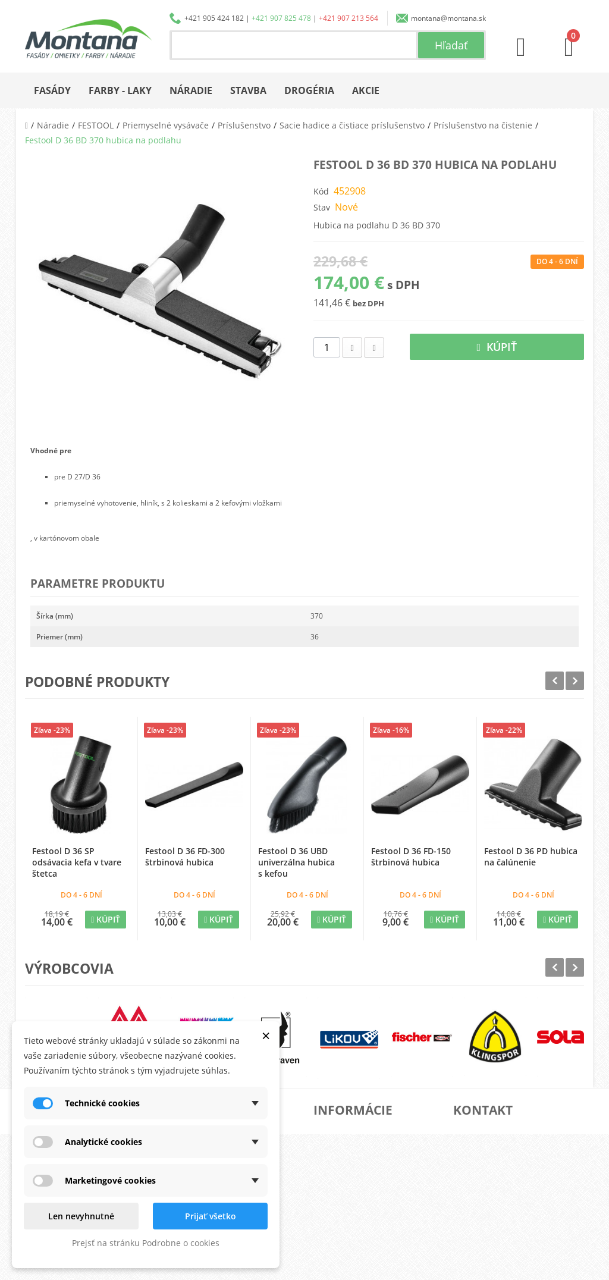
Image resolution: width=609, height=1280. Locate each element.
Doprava (342, 1170)
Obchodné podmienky (364, 1189)
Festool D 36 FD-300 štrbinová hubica (185, 856)
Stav (321, 207)
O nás (337, 1132)
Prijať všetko (210, 1216)
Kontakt (340, 1227)
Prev (554, 681)
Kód (321, 191)
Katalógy (342, 1151)
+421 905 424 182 (214, 18)
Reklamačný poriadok (363, 1208)
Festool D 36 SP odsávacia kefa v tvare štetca (76, 862)
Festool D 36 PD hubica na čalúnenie (530, 856)
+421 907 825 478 (281, 18)
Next (575, 681)
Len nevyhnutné (81, 1216)
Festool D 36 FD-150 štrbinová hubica (411, 856)
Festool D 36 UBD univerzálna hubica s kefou (296, 862)
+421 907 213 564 (348, 18)
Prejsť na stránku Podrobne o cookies (145, 1242)
